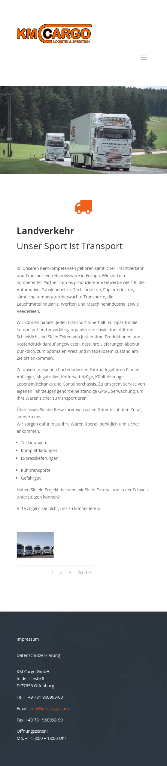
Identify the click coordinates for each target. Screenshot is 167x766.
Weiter (84, 572)
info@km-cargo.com (49, 708)
